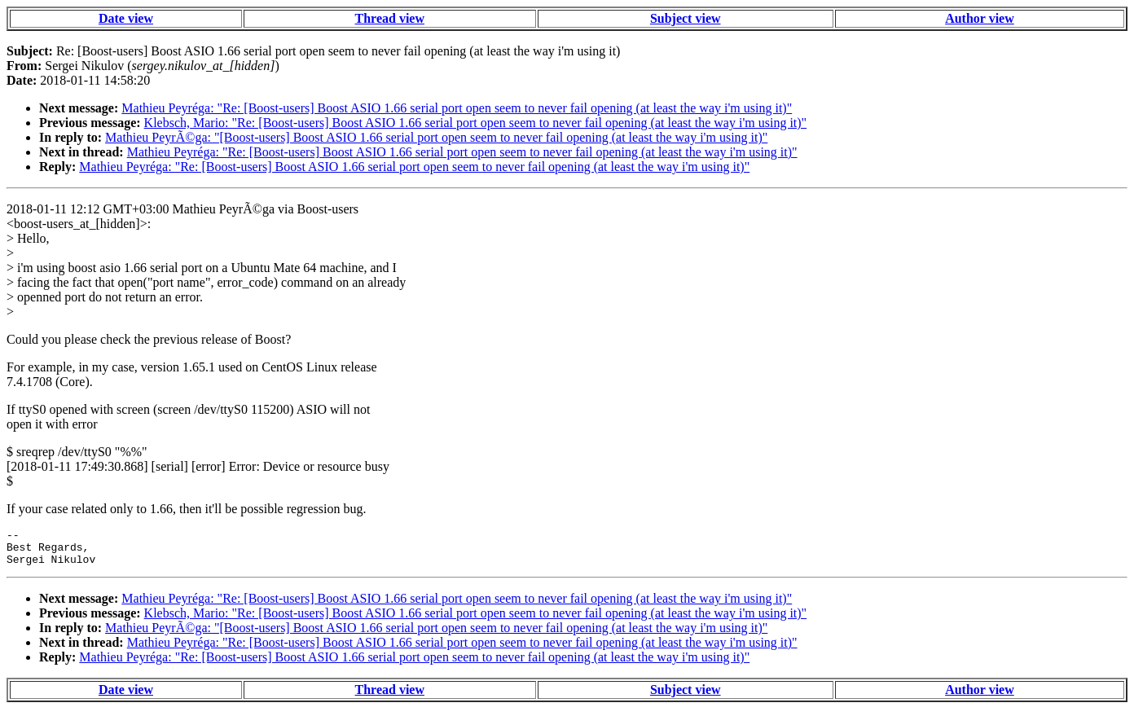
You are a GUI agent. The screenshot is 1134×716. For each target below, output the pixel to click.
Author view (979, 18)
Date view (126, 18)
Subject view (685, 18)
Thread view (389, 18)
